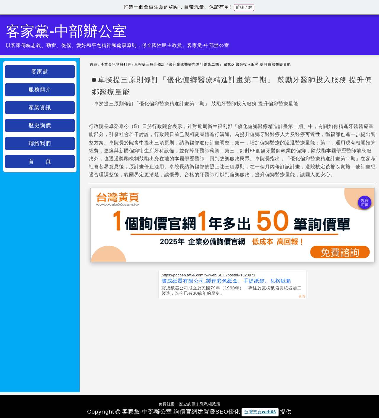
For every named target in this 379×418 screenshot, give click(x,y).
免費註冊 (166, 404)
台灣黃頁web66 (260, 411)
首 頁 (40, 161)
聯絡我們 (40, 143)
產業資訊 (40, 108)
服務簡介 (40, 90)
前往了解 (244, 7)
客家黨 (39, 71)
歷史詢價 (40, 125)
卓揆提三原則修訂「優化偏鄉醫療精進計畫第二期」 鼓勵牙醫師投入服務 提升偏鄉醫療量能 (212, 64)
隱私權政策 (210, 404)
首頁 (93, 64)
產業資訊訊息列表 (115, 64)
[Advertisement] (232, 343)
